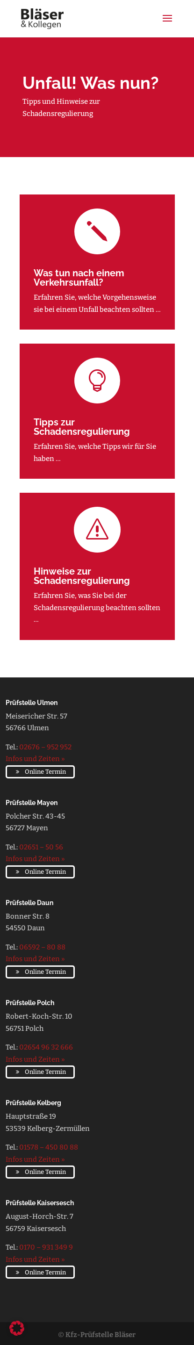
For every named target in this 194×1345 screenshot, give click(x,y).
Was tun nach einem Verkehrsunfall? (79, 277)
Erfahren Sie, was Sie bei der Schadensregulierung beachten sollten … (97, 607)
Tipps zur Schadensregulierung (82, 427)
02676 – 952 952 (45, 747)
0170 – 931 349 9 (46, 1247)
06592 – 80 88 (42, 947)
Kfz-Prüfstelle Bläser (100, 1335)
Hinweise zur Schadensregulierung (82, 576)
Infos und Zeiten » (35, 759)
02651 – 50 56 (41, 847)
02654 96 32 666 (46, 1047)
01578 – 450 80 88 (48, 1147)
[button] (17, 1328)
